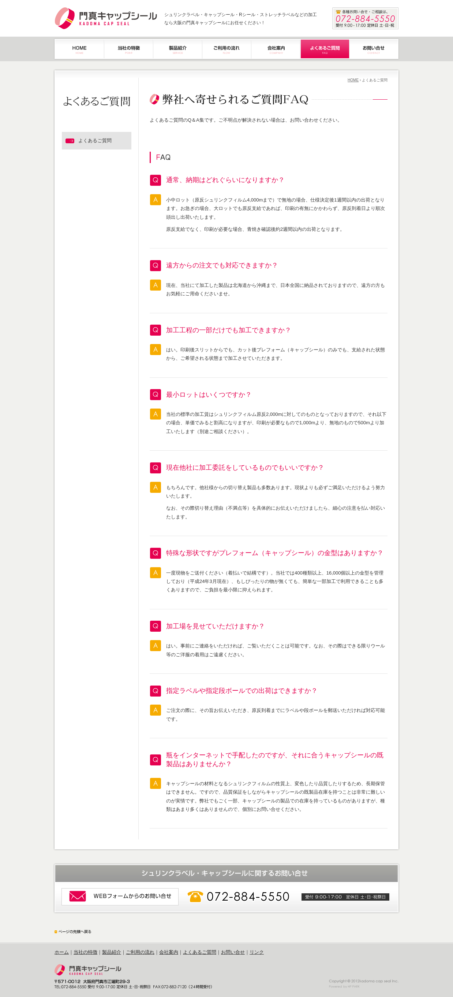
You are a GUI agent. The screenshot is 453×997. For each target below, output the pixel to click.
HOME (353, 80)
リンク (257, 952)
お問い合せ (233, 952)
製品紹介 (111, 952)
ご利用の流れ (140, 952)
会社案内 (168, 952)
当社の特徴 (85, 952)
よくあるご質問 (199, 952)
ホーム (62, 952)
